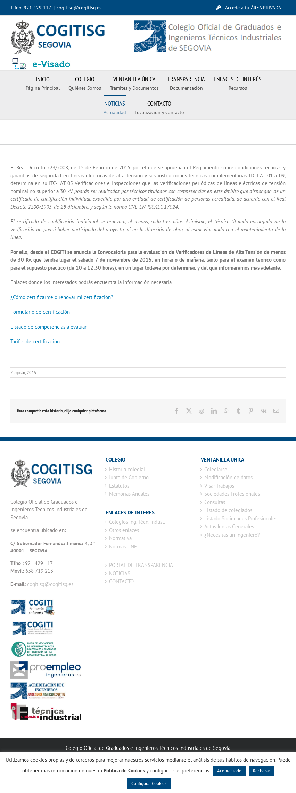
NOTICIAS (119, 573)
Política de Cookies (124, 770)
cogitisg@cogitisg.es (79, 8)
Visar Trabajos (219, 485)
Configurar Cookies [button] (148, 783)
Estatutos (119, 485)
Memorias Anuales (129, 493)
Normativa (120, 538)
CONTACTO (121, 581)
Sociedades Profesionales (232, 493)
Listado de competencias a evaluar (48, 326)
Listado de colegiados (228, 510)
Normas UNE (123, 546)
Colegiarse (215, 469)
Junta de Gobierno (129, 477)
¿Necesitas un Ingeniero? (232, 534)
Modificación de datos (228, 477)
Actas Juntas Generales (229, 526)
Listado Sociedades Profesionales (240, 518)
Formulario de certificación (40, 312)
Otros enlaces (124, 530)
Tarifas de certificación (35, 341)
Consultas (214, 502)
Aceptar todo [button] (229, 771)
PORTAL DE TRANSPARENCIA (141, 565)
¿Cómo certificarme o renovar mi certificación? (61, 297)
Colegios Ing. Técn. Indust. (137, 522)
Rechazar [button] (261, 771)
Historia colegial (127, 469)
